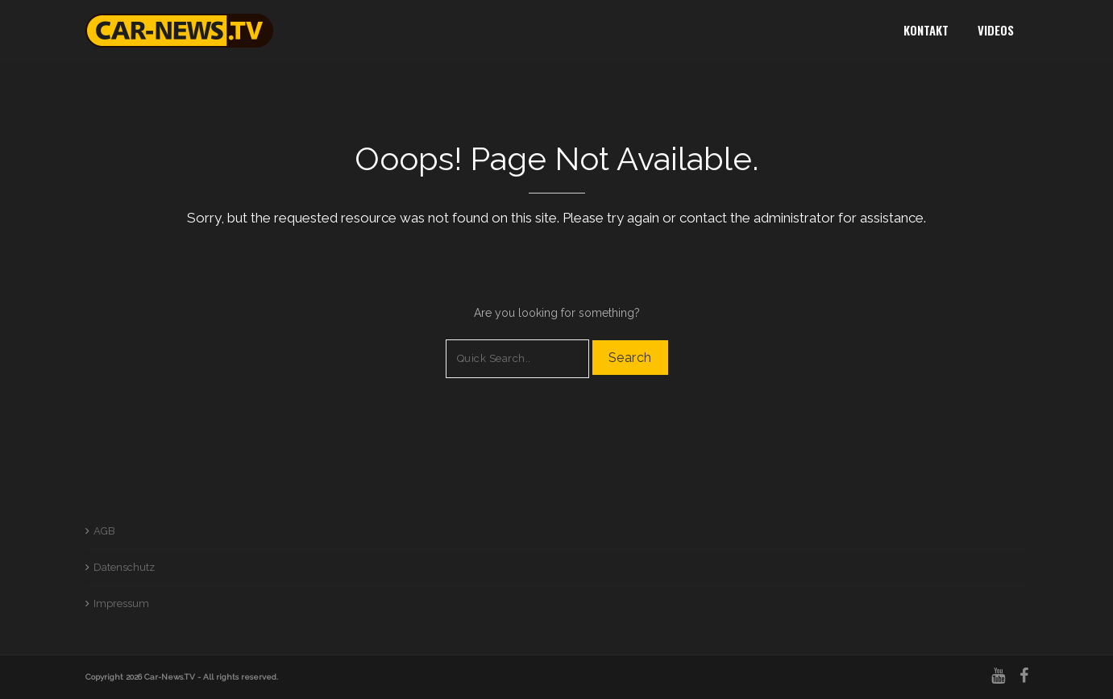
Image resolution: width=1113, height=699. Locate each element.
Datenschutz (124, 567)
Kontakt (926, 30)
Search (630, 357)
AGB (104, 531)
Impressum (121, 603)
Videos (996, 30)
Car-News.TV (169, 676)
